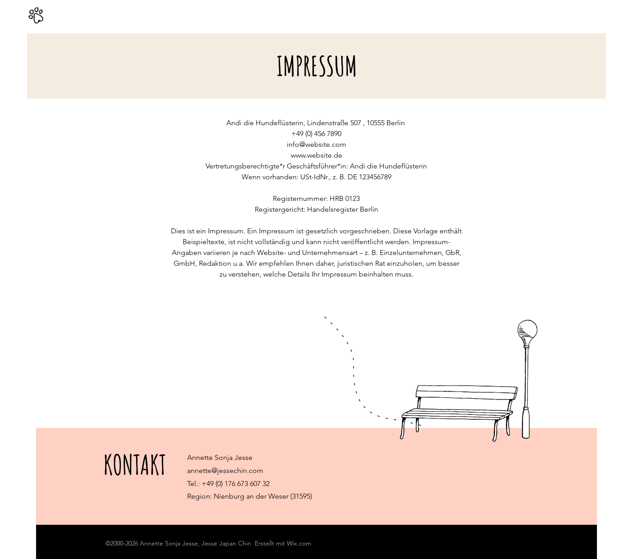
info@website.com (316, 144)
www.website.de (316, 155)
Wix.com (299, 543)
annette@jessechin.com (225, 470)
